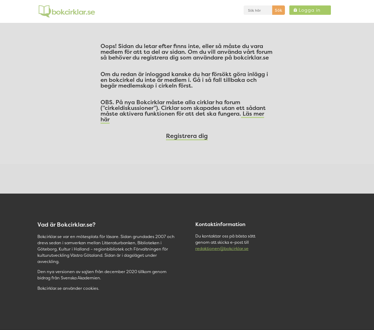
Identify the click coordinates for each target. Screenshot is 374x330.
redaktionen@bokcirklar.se (222, 248)
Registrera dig (187, 136)
